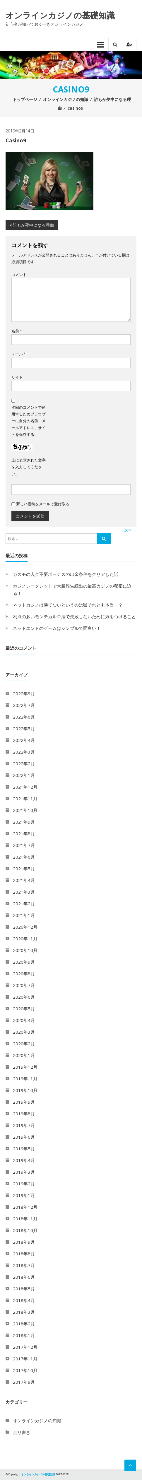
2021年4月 (24, 880)
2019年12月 (25, 1067)
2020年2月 (24, 1043)
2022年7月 (24, 705)
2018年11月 (25, 1219)
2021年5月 (24, 868)
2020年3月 (24, 1032)
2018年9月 (24, 1242)
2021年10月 (25, 810)
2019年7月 (24, 1125)
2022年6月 (24, 717)
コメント (19, 274)
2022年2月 (24, 763)
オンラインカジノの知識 (65, 99)
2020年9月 (24, 962)
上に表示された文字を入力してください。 (28, 466)
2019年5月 (24, 1149)
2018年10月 (25, 1230)
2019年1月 (24, 1195)
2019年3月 (24, 1172)
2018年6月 (24, 1277)
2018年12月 (25, 1207)
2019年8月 (24, 1113)
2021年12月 (25, 787)
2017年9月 (24, 1382)
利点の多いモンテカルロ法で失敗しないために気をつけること (74, 616)
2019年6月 (24, 1137)
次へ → (130, 529)
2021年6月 (24, 857)
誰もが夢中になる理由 (33, 225)
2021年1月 (24, 915)
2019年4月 (24, 1160)
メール (18, 354)
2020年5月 (24, 1008)
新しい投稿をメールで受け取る (42, 503)
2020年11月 (25, 938)
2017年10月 (25, 1370)
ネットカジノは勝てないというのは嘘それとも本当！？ (68, 605)
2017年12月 (25, 1347)
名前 (16, 330)
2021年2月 (24, 903)
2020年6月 (24, 997)
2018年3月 (24, 1312)
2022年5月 (24, 728)
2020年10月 (25, 950)
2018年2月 (24, 1324)
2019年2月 (24, 1184)
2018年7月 (24, 1265)
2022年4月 (24, 740)
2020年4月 (24, 1020)
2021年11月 (25, 798)
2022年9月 (24, 693)
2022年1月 (24, 775)
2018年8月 (24, 1254)
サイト (17, 377)
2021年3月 (24, 892)
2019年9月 (24, 1102)
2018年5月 (24, 1289)
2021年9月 (24, 822)
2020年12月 (25, 927)
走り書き (21, 1432)
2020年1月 (24, 1055)
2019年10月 (25, 1090)
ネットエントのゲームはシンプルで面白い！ (57, 628)
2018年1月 (24, 1335)
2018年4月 (24, 1300)
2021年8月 (24, 833)
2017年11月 (25, 1359)
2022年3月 (24, 752)
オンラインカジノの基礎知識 (60, 15)
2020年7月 (24, 985)
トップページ (25, 99)
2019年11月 (25, 1078)
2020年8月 (24, 973)
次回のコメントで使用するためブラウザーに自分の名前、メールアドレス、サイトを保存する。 (28, 421)
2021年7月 (24, 845)
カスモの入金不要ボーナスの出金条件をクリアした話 (65, 574)
